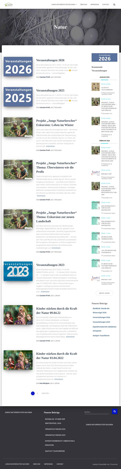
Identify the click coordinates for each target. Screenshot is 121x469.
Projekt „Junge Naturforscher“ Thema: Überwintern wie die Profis (56, 166)
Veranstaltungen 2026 (50, 60)
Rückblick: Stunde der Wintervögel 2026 (55, 420)
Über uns (83, 4)
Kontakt (105, 4)
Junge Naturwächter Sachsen (64, 4)
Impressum (95, 4)
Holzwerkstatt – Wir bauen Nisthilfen (108, 208)
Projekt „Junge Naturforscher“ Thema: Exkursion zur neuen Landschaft (56, 216)
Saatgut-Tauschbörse (101, 336)
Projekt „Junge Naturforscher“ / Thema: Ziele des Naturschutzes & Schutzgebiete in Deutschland (108, 126)
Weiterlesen (50, 145)
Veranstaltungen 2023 (50, 264)
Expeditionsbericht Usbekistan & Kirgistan (60, 442)
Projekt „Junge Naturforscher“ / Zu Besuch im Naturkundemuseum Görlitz (109, 106)
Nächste (45, 392)
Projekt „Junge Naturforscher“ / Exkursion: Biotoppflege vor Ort (109, 190)
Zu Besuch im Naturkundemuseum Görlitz (109, 266)
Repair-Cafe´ (106, 174)
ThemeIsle (114, 463)
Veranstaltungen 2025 (50, 90)
